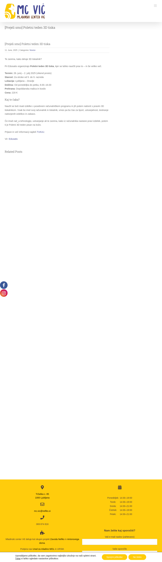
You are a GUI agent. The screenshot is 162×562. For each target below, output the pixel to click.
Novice (32, 50)
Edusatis (13, 139)
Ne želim (137, 557)
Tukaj (17, 558)
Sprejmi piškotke (114, 557)
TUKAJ (40, 132)
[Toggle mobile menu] (155, 5)
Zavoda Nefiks (57, 539)
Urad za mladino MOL (43, 549)
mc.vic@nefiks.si (42, 511)
